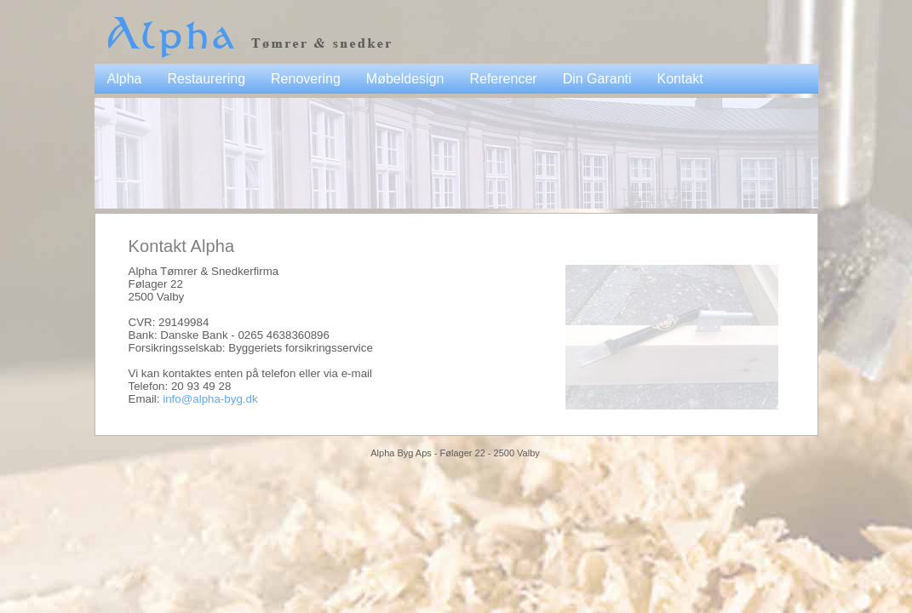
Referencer (502, 79)
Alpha (124, 79)
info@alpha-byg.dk (210, 398)
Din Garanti (597, 79)
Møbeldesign (405, 79)
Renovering (306, 79)
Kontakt (680, 79)
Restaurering (206, 79)
